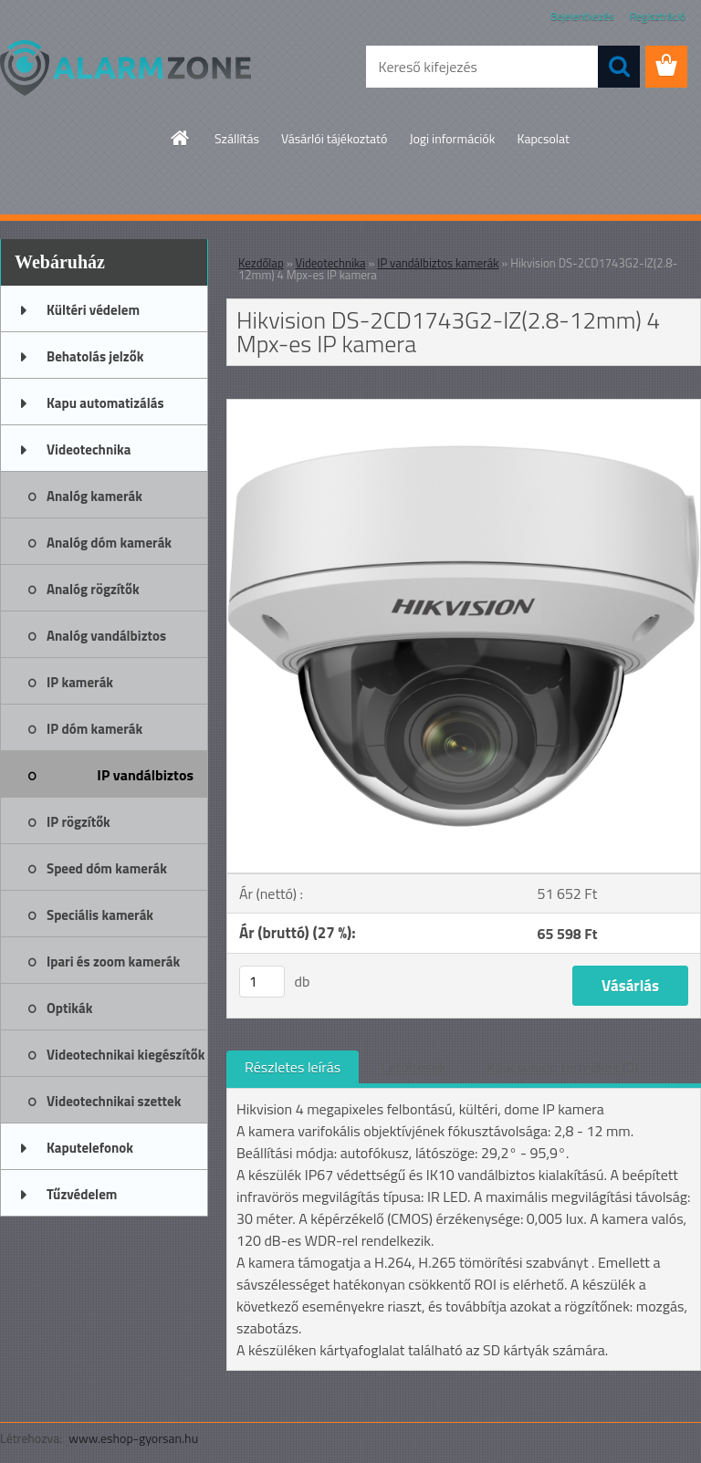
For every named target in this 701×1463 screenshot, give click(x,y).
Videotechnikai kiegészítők (125, 1054)
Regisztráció (657, 16)
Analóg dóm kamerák (109, 542)
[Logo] (125, 67)
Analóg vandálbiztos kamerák (106, 641)
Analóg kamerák (94, 496)
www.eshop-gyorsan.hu (133, 1437)
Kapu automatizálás (105, 402)
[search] (619, 67)
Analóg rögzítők (93, 589)
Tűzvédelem (82, 1194)
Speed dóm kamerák (107, 868)
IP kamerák (80, 682)
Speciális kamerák (100, 914)
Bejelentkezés (582, 16)
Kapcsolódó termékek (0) (562, 1067)
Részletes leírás (292, 1067)
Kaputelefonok (90, 1147)
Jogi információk (452, 138)
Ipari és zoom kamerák (113, 961)
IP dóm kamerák (94, 728)
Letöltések (413, 1067)
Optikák (69, 1008)
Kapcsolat (543, 138)
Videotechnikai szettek (114, 1101)
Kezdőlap (261, 263)
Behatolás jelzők (95, 356)
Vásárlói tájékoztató (334, 138)
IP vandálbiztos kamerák (145, 781)
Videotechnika (89, 449)
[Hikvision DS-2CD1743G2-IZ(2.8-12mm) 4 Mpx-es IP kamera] (463, 407)
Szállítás (236, 138)
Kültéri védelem (93, 309)
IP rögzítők (78, 821)
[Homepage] (181, 138)
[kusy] (262, 982)
